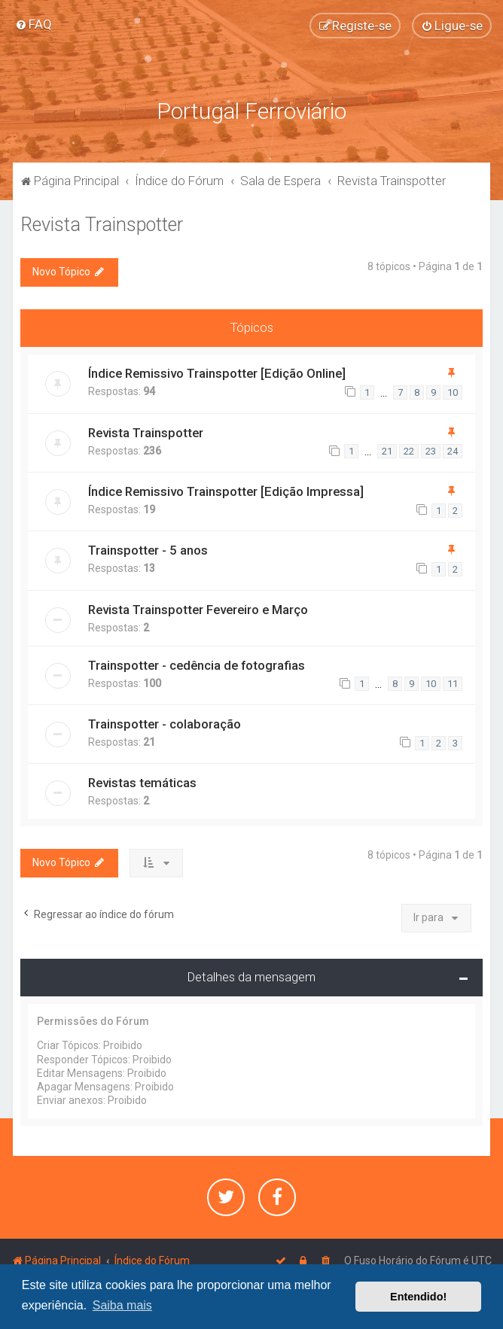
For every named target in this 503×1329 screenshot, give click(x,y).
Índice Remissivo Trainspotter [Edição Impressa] (226, 491)
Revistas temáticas (142, 782)
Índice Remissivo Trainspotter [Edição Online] (217, 373)
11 (452, 683)
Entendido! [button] (418, 1297)
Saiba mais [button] (122, 1305)
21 (387, 451)
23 (430, 451)
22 (409, 451)
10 (452, 392)
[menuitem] (33, 24)
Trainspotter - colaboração (164, 723)
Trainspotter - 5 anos (148, 550)
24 (452, 451)
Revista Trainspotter (101, 225)
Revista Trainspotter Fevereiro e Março (198, 609)
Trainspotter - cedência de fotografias (196, 665)
